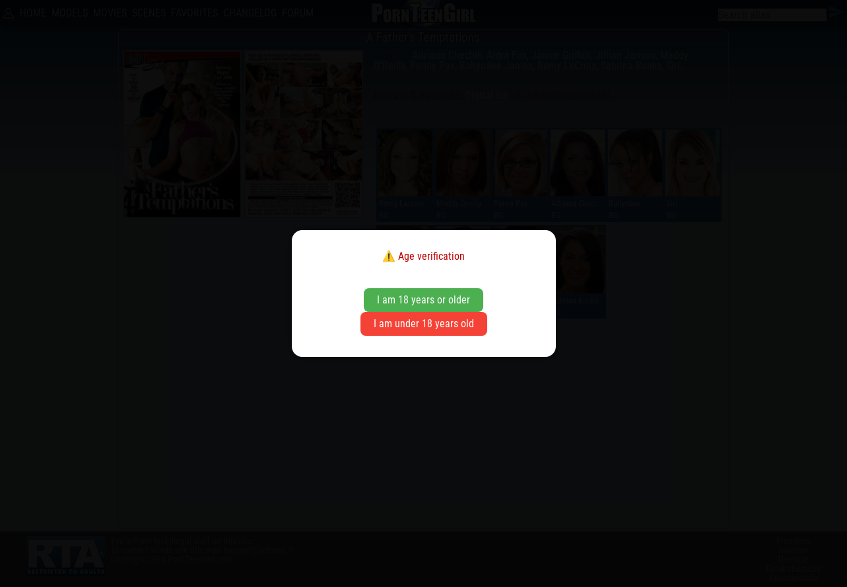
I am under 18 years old (424, 323)
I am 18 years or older (423, 300)
